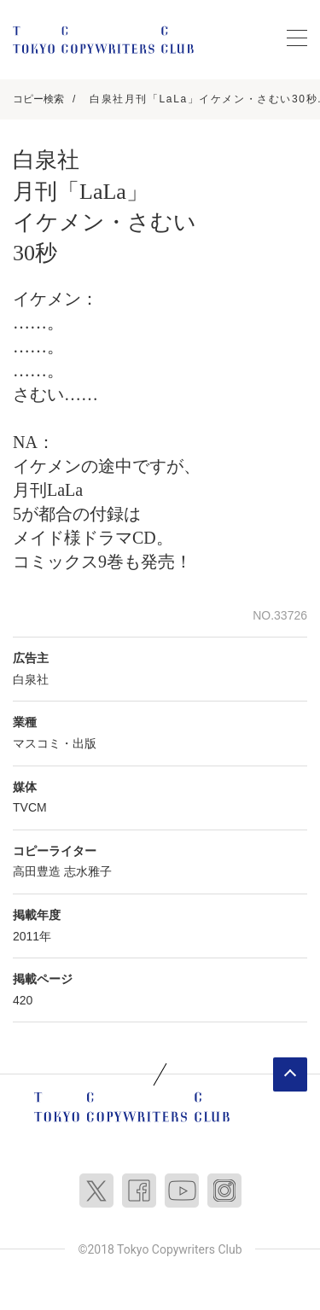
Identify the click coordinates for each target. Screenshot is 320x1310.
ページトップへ (290, 1074)
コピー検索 (38, 99)
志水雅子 (88, 871)
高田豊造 (37, 871)
